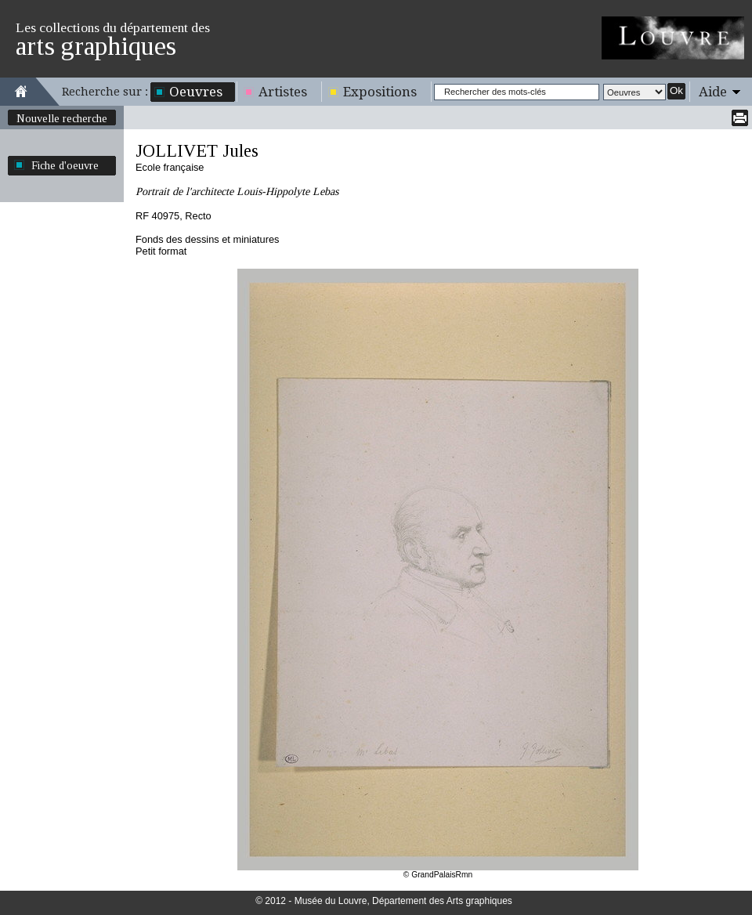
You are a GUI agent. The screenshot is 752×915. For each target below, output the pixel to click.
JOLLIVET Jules (197, 151)
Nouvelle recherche (61, 118)
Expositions (380, 91)
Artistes (282, 91)
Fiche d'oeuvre (65, 165)
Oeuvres (195, 91)
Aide (713, 91)
